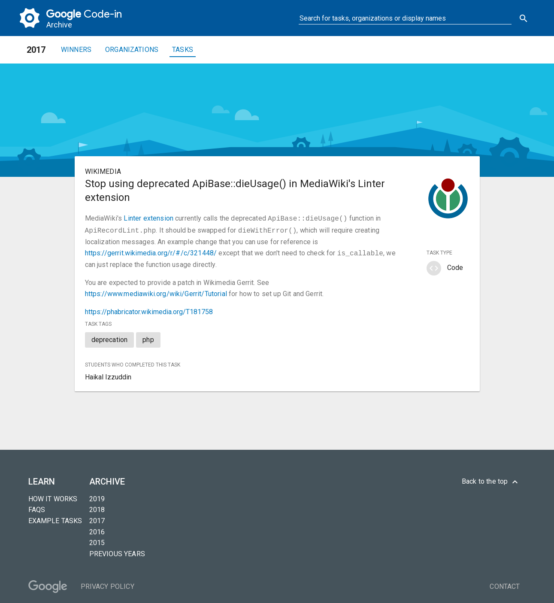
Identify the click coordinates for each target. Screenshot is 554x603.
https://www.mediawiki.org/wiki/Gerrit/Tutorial (156, 291)
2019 (97, 496)
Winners (76, 49)
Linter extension (148, 218)
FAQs (36, 507)
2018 (97, 507)
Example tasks (55, 518)
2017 (97, 518)
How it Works (53, 496)
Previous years (117, 551)
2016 (97, 529)
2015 (97, 540)
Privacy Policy (107, 584)
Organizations (131, 49)
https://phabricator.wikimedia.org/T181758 (149, 309)
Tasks (182, 49)
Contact (505, 584)
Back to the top (491, 479)
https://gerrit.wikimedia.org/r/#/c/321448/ (151, 251)
